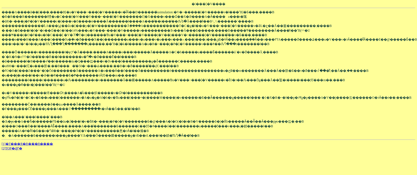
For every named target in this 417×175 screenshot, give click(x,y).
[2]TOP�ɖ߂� (12, 148)
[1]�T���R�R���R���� (27, 144)
